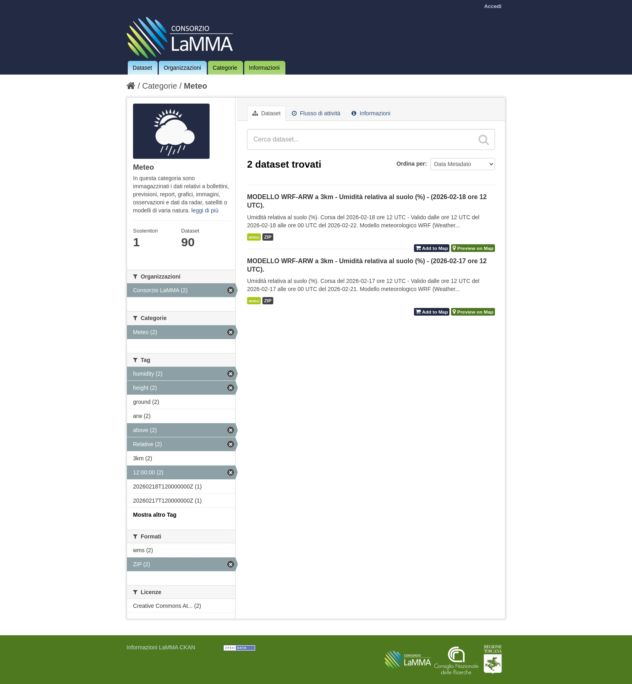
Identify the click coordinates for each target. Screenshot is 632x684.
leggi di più (204, 210)
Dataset (142, 67)
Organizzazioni (182, 67)
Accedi (492, 6)
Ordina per (411, 163)
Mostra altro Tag (155, 514)
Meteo (195, 85)
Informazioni (264, 67)
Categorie (225, 67)
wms (254, 237)
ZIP (267, 237)
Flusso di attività (316, 113)
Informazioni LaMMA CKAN (161, 647)
